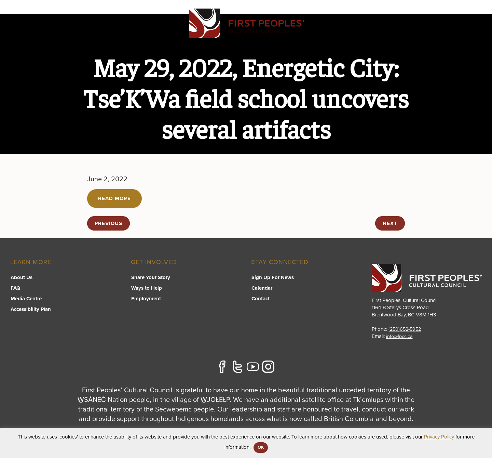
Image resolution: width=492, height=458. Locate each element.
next (390, 223)
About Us (21, 277)
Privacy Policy (439, 437)
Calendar (261, 288)
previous (108, 223)
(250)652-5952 (406, 329)
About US (400, 32)
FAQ (15, 288)
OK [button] (261, 447)
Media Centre (25, 299)
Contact (469, 32)
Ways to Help (146, 288)
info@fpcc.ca (400, 336)
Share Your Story (150, 277)
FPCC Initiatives (292, 32)
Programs (244, 32)
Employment (146, 299)
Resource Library (351, 32)
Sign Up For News (272, 277)
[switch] (245, 39)
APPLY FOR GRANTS (449, 14)
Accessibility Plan (30, 309)
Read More (114, 198)
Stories (436, 32)
